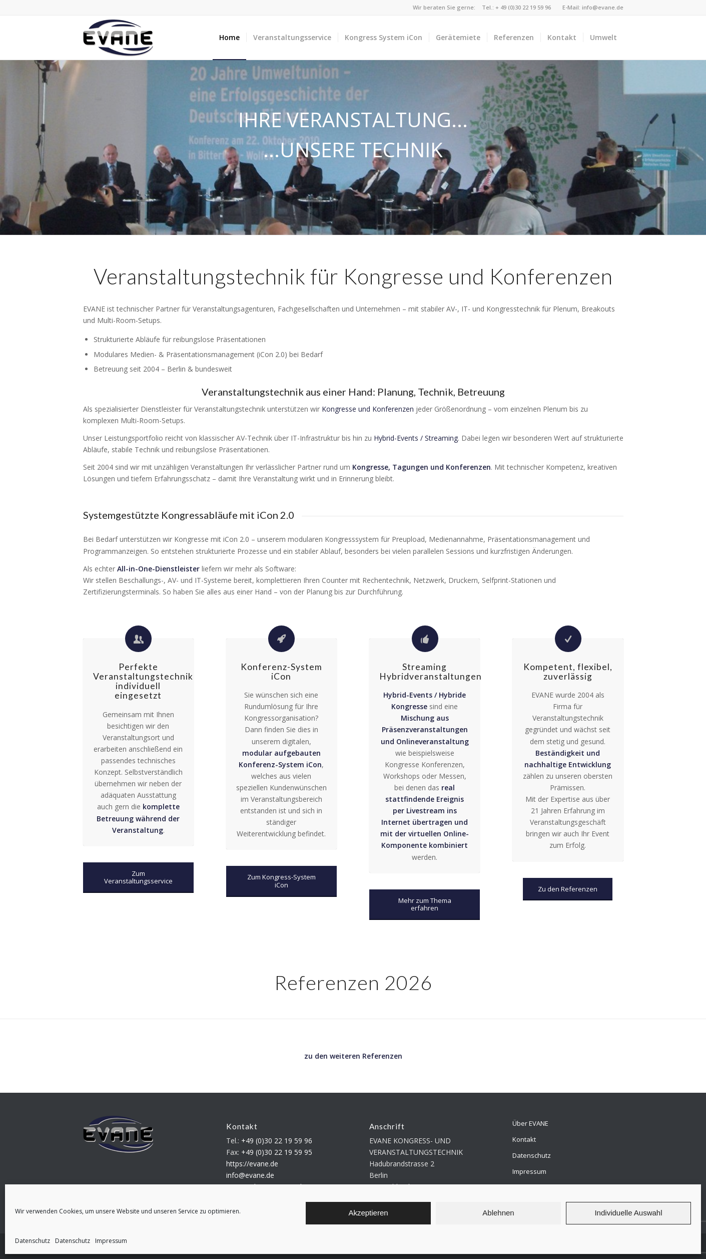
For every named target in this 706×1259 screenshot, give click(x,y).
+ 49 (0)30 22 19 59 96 (523, 7)
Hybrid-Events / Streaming (416, 438)
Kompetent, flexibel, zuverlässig (567, 672)
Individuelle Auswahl (628, 1212)
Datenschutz (32, 1240)
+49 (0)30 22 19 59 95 (276, 1152)
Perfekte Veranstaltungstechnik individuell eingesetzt (143, 681)
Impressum (111, 1240)
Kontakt (524, 1139)
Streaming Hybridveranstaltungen (430, 672)
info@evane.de (602, 7)
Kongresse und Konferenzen (368, 409)
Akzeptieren (368, 1212)
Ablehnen (498, 1212)
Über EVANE (530, 1123)
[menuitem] (229, 38)
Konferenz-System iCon (281, 672)
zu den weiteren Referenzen (353, 1056)
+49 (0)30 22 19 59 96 (276, 1140)
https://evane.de (252, 1163)
